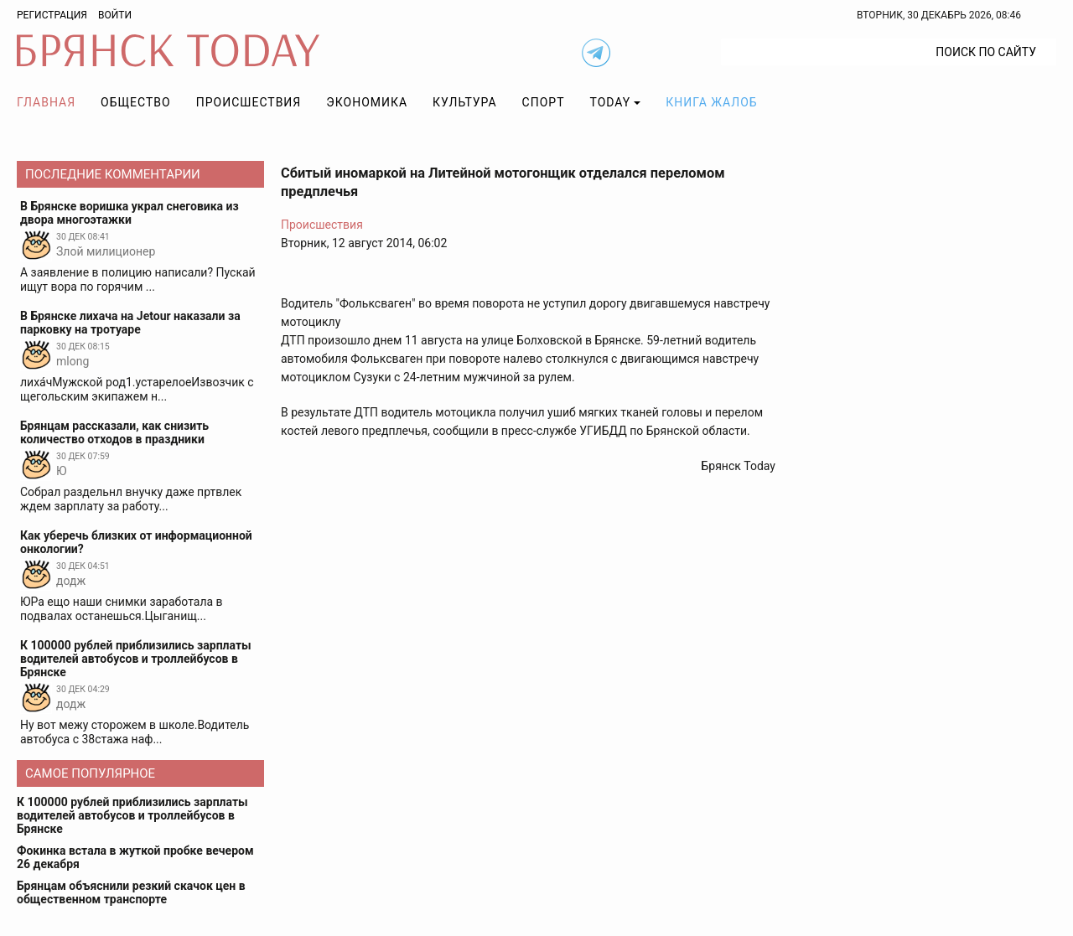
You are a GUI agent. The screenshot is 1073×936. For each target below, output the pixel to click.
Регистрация (52, 15)
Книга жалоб (711, 102)
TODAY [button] (610, 102)
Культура (464, 102)
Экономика (366, 102)
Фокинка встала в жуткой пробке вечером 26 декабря (135, 857)
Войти (115, 15)
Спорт (543, 102)
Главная (46, 102)
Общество (136, 102)
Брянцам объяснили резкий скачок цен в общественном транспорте (131, 892)
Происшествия (249, 102)
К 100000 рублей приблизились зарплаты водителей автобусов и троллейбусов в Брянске (132, 815)
